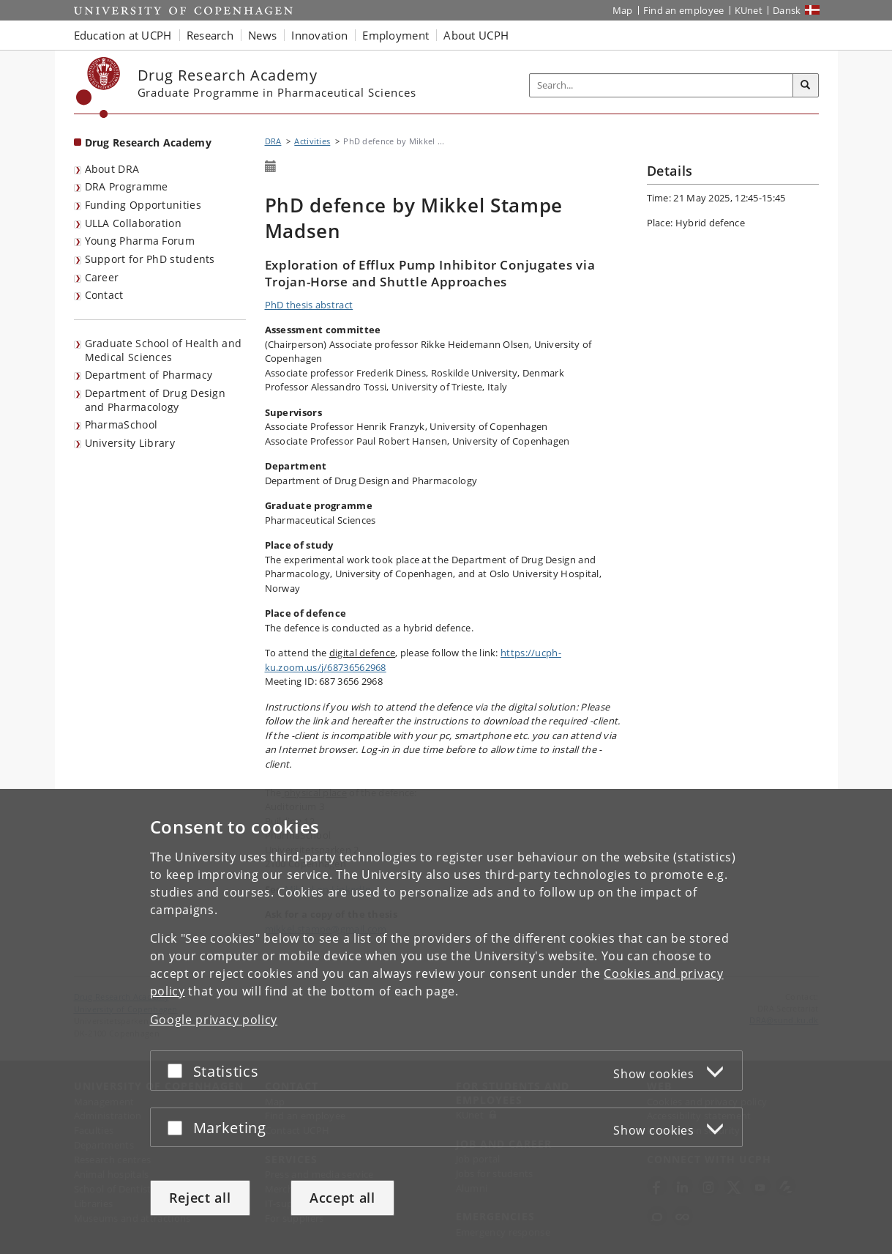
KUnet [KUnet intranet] (749, 10)
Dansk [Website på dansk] (787, 10)
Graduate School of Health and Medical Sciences (163, 350)
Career (102, 277)
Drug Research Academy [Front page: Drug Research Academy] (148, 142)
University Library (130, 443)
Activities (312, 141)
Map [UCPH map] (622, 10)
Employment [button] (395, 35)
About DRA (112, 169)
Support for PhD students (150, 259)
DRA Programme (126, 186)
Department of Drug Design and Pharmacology (155, 400)
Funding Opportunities (143, 205)
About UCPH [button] (476, 35)
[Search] (805, 85)
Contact (104, 295)
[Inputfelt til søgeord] (661, 85)
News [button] (262, 35)
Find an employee (683, 10)
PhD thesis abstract (309, 304)
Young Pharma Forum (140, 241)
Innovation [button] (319, 35)
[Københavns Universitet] (98, 87)
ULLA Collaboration (133, 223)
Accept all (342, 1197)
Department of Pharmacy (149, 375)
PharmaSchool (121, 424)
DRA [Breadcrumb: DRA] (273, 141)
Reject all (200, 1197)
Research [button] (210, 35)
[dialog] (446, 1021)
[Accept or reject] (179, 1070)
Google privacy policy (214, 1020)
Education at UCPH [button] (123, 35)
